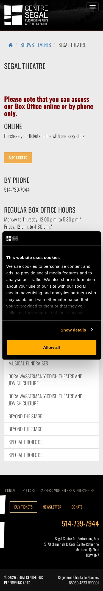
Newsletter (52, 507)
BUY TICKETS (18, 158)
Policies (29, 490)
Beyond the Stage (25, 416)
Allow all (51, 347)
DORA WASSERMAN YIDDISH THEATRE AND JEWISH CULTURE (45, 380)
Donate (76, 507)
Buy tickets (23, 507)
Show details (73, 329)
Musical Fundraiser (28, 363)
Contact (11, 490)
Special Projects (25, 441)
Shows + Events (36, 44)
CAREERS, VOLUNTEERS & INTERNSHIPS (67, 490)
